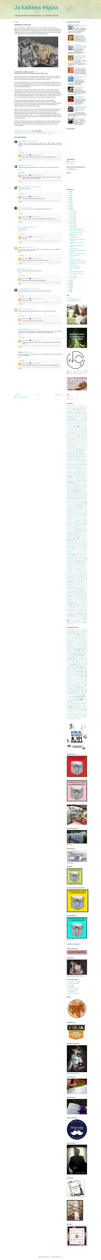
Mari (19, 268)
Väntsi (68, 613)
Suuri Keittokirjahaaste (73, 300)
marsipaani (68, 674)
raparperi (81, 694)
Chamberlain (78, 424)
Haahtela (79, 453)
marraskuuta (72, 212)
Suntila (78, 589)
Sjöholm (74, 584)
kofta (81, 659)
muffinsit (69, 675)
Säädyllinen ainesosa (73, 248)
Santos (84, 576)
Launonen (68, 508)
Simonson (68, 583)
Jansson (69, 482)
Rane (86, 561)
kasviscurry (83, 653)
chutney (85, 634)
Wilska (73, 619)
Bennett (72, 416)
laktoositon (78, 663)
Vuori (68, 611)
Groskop (70, 452)
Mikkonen (69, 532)
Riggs (68, 568)
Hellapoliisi (78, 464)
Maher (84, 520)
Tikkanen (77, 596)
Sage (69, 575)
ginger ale (72, 638)
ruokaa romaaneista (72, 993)
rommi (84, 697)
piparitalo (75, 690)
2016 (69, 280)
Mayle (72, 525)
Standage (80, 585)
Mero (67, 531)
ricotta (69, 697)
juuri (79, 646)
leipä (72, 664)
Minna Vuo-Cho (25, 155)
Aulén (73, 412)
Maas (84, 519)
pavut (84, 685)
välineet (68, 718)
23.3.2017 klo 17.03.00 (36, 237)
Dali (74, 433)
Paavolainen (83, 551)
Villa (71, 610)
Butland (75, 420)
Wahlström (78, 613)
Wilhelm (83, 617)
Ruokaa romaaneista (34, 115)
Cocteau (74, 427)
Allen (79, 408)
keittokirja (79, 655)
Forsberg (80, 442)
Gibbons (80, 448)
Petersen (83, 556)
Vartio (76, 607)
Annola (79, 409)
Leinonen (73, 509)
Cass (85, 423)
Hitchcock (74, 468)
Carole (68, 423)
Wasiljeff (68, 615)
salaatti (68, 702)
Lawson (78, 508)
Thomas (78, 595)
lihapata (74, 668)
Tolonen (79, 599)
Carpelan (71, 423)
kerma (69, 656)
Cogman (83, 427)
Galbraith (75, 446)
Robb (73, 569)
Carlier (76, 421)
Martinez (72, 524)
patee (80, 685)
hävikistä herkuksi (81, 644)
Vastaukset (22, 152)
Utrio (69, 604)
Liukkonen (78, 516)
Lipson (85, 515)
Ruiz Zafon (69, 572)
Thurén (68, 596)
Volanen (79, 610)
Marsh (83, 523)
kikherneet (83, 657)
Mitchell (68, 534)
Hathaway (73, 461)
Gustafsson (69, 453)
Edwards (83, 437)
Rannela (69, 562)
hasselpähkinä (69, 642)
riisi (76, 697)
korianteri (76, 660)
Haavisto (83, 455)
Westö (74, 617)
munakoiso (81, 676)
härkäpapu (74, 644)
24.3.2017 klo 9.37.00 (36, 340)
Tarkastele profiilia (70, 163)
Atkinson (77, 411)
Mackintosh (74, 520)
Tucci (78, 600)
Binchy (68, 417)
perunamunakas (84, 686)
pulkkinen (85, 622)
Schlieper (72, 579)
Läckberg (75, 519)
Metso (71, 531)
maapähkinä (82, 670)
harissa (84, 641)
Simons (84, 581)
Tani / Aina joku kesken (23, 289)
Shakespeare (69, 581)
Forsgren (85, 442)
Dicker (73, 434)
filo (80, 637)
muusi (73, 678)
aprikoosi (83, 630)
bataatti (68, 633)
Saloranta (68, 576)
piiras (84, 687)
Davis (84, 433)
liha (70, 668)
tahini (85, 709)
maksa (84, 671)
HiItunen (68, 467)
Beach (84, 415)
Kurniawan (85, 500)
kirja (42, 132)
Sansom (79, 576)
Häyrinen (68, 478)
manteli (79, 672)
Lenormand (83, 509)
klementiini (77, 659)
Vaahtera (75, 604)
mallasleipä (68, 672)
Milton (84, 532)
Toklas (81, 598)
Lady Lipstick (72, 505)
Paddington (69, 553)
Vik (81, 609)
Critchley (75, 431)
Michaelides (80, 531)
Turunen (68, 603)
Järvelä (78, 485)
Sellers (74, 580)
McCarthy (72, 527)
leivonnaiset (69, 665)
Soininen (76, 585)
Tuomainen (83, 600)
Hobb (78, 468)
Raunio (85, 562)
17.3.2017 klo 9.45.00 (36, 186)
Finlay (80, 441)
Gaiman (69, 446)
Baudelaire (75, 415)
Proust (82, 558)
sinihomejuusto (71, 704)
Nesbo (84, 542)
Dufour (81, 435)
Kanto (80, 489)
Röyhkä (73, 573)
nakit (67, 679)
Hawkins (74, 463)
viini (76, 715)
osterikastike (83, 682)
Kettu (81, 493)
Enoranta (80, 438)
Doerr (84, 434)
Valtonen (69, 607)
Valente (76, 606)
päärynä (72, 694)
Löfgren (80, 519)
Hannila (72, 459)
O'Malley (79, 549)
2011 (69, 289)
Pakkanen (78, 553)
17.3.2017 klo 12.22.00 (36, 216)
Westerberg (70, 617)
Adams (78, 405)
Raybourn (80, 564)
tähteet (84, 711)
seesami (73, 703)
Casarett (81, 423)
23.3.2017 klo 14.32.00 (28, 309)
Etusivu (37, 394)
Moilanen (74, 534)
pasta (74, 685)
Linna (72, 515)
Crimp (71, 431)
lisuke (83, 668)
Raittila (72, 561)
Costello (77, 430)
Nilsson (85, 544)
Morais (74, 535)
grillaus (85, 640)
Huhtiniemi (69, 472)
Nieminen (85, 543)
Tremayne (68, 600)
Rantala (73, 562)
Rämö (84, 572)
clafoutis (69, 636)
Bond (84, 417)
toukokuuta (71, 223)
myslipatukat (80, 678)
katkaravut (69, 655)
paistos (68, 683)
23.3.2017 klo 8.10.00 (32, 227)
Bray (81, 419)
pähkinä (83, 693)
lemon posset (72, 667)
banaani (78, 632)
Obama (84, 549)
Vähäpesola (73, 611)
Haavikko (79, 455)
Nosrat (77, 546)
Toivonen (76, 598)
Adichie (82, 405)
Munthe (69, 538)
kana (77, 651)
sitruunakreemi (81, 706)
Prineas (77, 558)
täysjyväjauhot (69, 713)
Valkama (80, 606)
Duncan (73, 437)
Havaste (83, 461)
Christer (68, 426)
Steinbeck (69, 587)
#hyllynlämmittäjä (22, 132)
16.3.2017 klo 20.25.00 (36, 175)
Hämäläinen (74, 476)
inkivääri (68, 645)
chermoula (72, 634)
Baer (78, 413)
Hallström (78, 457)
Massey (78, 524)
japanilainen (79, 645)
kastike (84, 652)
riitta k (19, 207)
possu (83, 691)
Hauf (78, 461)
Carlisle (80, 421)
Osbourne (78, 550)
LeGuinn (83, 508)
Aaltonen (68, 405)
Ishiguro (80, 478)
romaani (49, 132)
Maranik (73, 523)
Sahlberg (73, 575)
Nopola (72, 546)
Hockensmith (83, 468)
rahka (77, 694)
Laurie (73, 508)
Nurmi (81, 547)
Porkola (68, 558)
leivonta (74, 665)
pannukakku (77, 683)
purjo (76, 693)
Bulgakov (70, 420)
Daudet (81, 433)
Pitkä (77, 557)
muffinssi (75, 675)
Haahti (84, 453)
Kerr (77, 493)
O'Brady (69, 549)
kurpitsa (73, 662)
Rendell (77, 565)
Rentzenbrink (83, 565)
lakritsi (74, 663)
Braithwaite (77, 419)
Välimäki (78, 611)
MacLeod (68, 520)
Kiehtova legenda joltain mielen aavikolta (79, 97)
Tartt (84, 594)
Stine (67, 588)
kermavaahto (76, 656)
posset (78, 691)
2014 (69, 284)
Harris (81, 460)
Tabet (76, 592)
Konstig (71, 497)
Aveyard (85, 412)
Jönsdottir (70, 486)
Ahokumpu (68, 408)
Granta (84, 449)
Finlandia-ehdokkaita (72, 983)
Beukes (84, 416)
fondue (68, 638)
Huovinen (68, 474)
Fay (67, 441)
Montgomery (69, 535)
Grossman (77, 452)
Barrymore (70, 415)
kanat (67, 652)
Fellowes (71, 441)
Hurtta (68, 475)
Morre (68, 536)
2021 (69, 201)
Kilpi (84, 493)
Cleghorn (85, 426)
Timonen (83, 596)
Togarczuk (68, 598)
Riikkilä (71, 568)
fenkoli (71, 637)
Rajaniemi (81, 561)
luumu (70, 670)
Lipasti (81, 515)
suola (80, 707)
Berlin (81, 416)
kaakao (68, 649)
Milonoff (80, 532)
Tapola (69, 594)
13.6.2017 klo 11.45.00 (28, 352)
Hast (69, 461)
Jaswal (75, 482)
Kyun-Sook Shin (69, 502)
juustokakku (69, 648)
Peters (78, 556)
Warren (83, 614)
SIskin (77, 573)
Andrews (74, 409)
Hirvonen (69, 468)
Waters (73, 615)
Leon (68, 510)
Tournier (83, 599)
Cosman (72, 430)
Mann (76, 521)
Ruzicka (74, 572)
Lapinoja (68, 506)
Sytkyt (69, 592)
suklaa (69, 707)
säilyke (72, 709)
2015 (69, 282)
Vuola (84, 610)
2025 (69, 193)
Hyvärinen (78, 475)
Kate (84, 490)
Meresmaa (77, 529)
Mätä (70, 269)
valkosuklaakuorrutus (70, 715)
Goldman (69, 449)
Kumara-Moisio (69, 500)
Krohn (84, 498)
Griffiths (80, 451)
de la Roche (79, 622)
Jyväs (75, 485)
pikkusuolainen (75, 689)
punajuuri (72, 693)
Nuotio (69, 547)
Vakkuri (68, 606)
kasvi (67, 653)
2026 (69, 191)
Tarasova (74, 594)
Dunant (69, 437)
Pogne (80, 557)
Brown (85, 419)
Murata (84, 538)
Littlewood (72, 516)
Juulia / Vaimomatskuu (23, 329)
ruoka (52, 132)
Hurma (73, 474)
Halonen (83, 457)
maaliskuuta (72, 227)
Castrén (68, 424)
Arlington (68, 411)
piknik (80, 689)
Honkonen (69, 471)
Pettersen (68, 557)
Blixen (72, 417)
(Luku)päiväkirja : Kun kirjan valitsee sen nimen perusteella (80, 77)
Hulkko (79, 472)
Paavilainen (77, 551)
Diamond (68, 434)
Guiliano (83, 452)
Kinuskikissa (83, 494)
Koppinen (80, 497)
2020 (69, 203)
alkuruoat (70, 630)
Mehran (68, 529)
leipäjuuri (77, 664)
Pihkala (73, 557)
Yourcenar (75, 621)
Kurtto (69, 501)
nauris (71, 679)
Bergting (76, 416)
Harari (77, 459)
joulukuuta (71, 210)
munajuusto (69, 676)
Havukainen (69, 463)
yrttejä (79, 718)
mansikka (74, 672)
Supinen (72, 591)
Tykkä (77, 603)
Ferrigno (76, 441)
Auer (69, 412)
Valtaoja (85, 606)
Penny (73, 556)
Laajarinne (73, 504)
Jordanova (75, 483)
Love (67, 517)
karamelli (75, 652)
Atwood (85, 411)
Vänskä (84, 611)
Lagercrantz (78, 505)
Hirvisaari (85, 467)
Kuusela (72, 501)
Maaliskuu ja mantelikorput (74, 259)
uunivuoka (75, 714)
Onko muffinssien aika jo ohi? (75, 232)
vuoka (84, 717)
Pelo (69, 556)
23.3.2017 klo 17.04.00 (36, 278)
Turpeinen (75, 602)
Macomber (79, 520)
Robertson (83, 569)
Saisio (79, 575)
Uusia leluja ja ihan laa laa (74, 255)
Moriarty (79, 535)
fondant (84, 637)
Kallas (76, 487)
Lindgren (68, 513)
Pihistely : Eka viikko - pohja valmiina (77, 253)
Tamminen (85, 592)
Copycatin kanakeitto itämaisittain (76, 271)
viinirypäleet (80, 715)
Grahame (79, 449)
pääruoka (68, 694)
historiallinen (38, 132)
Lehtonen (68, 509)
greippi (81, 640)
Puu (77, 560)
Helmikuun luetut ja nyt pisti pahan (76, 273)
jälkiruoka (76, 648)
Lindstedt (83, 513)
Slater (84, 584)
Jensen (78, 482)
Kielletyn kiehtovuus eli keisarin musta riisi (79, 88)
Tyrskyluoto (81, 603)
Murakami (74, 538)
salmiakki (74, 702)
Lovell (71, 517)
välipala (72, 718)
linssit (79, 668)
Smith (68, 585)
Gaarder (83, 445)
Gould (74, 449)
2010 (69, 291)
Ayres (69, 413)
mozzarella (84, 674)
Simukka (73, 583)
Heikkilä (83, 463)
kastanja (80, 652)
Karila (84, 489)
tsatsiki (79, 711)
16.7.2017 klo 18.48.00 (36, 363)
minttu (79, 674)
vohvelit (85, 715)
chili (76, 634)
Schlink (77, 579)
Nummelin (81, 546)
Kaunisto (74, 492)
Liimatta (73, 512)
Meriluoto (83, 529)
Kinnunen (73, 494)
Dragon (77, 435)
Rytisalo (79, 572)
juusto (83, 647)
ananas (75, 630)
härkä (69, 644)
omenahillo (69, 682)
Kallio (79, 487)
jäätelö (82, 648)
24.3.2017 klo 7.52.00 (33, 329)
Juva (71, 485)
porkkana (73, 691)
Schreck (81, 579)
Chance (83, 424)
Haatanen (74, 455)
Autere (81, 412)
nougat (79, 679)
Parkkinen (45, 132)
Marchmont (79, 523)
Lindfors (83, 512)
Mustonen (69, 539)
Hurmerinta (83, 474)
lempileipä (79, 667)
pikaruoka (68, 689)
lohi (86, 668)
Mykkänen (77, 539)
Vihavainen (73, 609)
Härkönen (79, 476)
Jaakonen (83, 479)
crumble (79, 636)
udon (79, 713)
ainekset (80, 629)
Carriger (76, 423)
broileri (72, 633)
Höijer (73, 478)
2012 (69, 287)
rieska (73, 697)
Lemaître (78, 509)
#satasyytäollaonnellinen (73, 981)
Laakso (77, 504)
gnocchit (69, 640)
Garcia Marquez (82, 446)
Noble (69, 546)
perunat (69, 687)
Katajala (74, 490)
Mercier (72, 529)
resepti (78, 696)
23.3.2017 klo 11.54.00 (34, 289)
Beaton (68, 416)
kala (81, 649)
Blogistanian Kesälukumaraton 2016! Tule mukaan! (80, 25)
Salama (83, 575)
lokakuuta (71, 214)
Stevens (74, 587)
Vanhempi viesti (58, 394)
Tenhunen (68, 595)
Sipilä (84, 583)
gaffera (49, 1256)
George (76, 448)
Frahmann (72, 444)
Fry (79, 445)
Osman (83, 550)
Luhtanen (75, 517)
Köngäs (83, 502)
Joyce (84, 483)
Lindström (68, 515)
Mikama (85, 531)
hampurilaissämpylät (77, 641)
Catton (72, 424)
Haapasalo (68, 455)
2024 (69, 195)
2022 (69, 199)
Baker (81, 413)
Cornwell (68, 430)
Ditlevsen (78, 434)
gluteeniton (84, 638)
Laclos (68, 505)
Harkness (68, 460)
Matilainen (83, 524)
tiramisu (77, 710)
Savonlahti (84, 577)
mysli (76, 678)
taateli (81, 709)
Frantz (81, 444)
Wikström (79, 617)
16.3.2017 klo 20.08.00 (32, 141)
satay (80, 702)
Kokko (83, 496)
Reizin (69, 565)
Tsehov (73, 600)
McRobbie (76, 528)
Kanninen (75, 489)
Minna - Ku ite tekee (22, 227)
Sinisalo (79, 583)
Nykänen (85, 547)
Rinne (84, 568)
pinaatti (84, 689)
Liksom (78, 512)
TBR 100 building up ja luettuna (74, 299)
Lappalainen (73, 506)
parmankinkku (69, 685)
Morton (76, 536)
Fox (68, 444)
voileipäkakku (79, 717)
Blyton (76, 417)
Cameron (68, 421)
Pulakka (73, 560)
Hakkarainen (80, 456)
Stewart (79, 587)
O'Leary (74, 549)
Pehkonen (80, 554)
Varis (73, 607)
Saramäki (74, 577)
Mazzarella (81, 525)
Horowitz (74, 471)
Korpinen (69, 498)
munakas (75, 676)
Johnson (85, 482)
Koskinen (75, 498)
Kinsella (78, 494)
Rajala (76, 561)
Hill (81, 467)
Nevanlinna (68, 543)
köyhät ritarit (69, 663)
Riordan (68, 569)
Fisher (84, 441)
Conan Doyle (78, 429)
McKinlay (83, 527)
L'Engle (68, 504)
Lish (68, 516)
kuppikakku (83, 660)
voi (68, 717)
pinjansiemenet (69, 690)
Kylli (76, 501)
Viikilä (78, 609)
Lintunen (76, 515)
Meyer (75, 531)
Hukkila (74, 472)
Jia (81, 482)
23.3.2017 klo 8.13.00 (29, 247)
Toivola (73, 598)
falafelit (68, 637)
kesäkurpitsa (69, 657)
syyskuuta (71, 216)
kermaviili (83, 656)
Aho (84, 406)
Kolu (68, 497)
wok (75, 718)
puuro (80, 693)
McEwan (78, 527)
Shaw (75, 581)
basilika (83, 632)
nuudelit (83, 679)
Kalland (72, 487)
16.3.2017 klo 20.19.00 (36, 155)
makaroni (73, 671)
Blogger (60, 1256)
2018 (69, 206)
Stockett (71, 588)
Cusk (84, 431)
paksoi (72, 683)
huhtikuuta (71, 225)
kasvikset (72, 653)
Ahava (71, 406)
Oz (72, 551)
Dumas (85, 435)
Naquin (68, 542)
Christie (73, 426)
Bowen (68, 419)
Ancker (84, 408)
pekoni (68, 686)
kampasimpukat (71, 651)
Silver (79, 581)
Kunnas (74, 500)
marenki (83, 672)
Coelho (79, 427)
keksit (86, 655)
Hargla (81, 459)
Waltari (68, 614)
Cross (80, 431)
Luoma (68, 519)
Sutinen (80, 591)
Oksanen (68, 550)
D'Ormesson (69, 433)
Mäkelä (74, 540)
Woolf (85, 619)
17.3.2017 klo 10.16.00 (26, 207)
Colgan (72, 429)
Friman (72, 445)
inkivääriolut (74, 645)
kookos (84, 659)
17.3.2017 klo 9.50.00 (36, 196)
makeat (78, 671)
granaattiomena (75, 640)
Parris (76, 554)
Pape (82, 553)
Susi (77, 591)
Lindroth (78, 513)
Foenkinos (72, 442)
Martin (68, 524)
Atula (82, 411)
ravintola (72, 696)
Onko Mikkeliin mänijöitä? (79, 118)
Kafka (79, 486)
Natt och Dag (73, 542)
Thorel (84, 595)
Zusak (68, 622)
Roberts (77, 569)
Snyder (72, 585)
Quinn (84, 560)
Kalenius (68, 487)
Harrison (85, 460)
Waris (78, 614)
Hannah (68, 459)
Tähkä (86, 603)
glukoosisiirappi (78, 638)
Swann (85, 591)
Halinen (85, 456)
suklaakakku (75, 707)
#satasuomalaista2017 (31, 132)
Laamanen (83, 504)
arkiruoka (68, 632)
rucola (68, 699)
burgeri (77, 633)
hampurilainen (70, 641)
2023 (69, 197)
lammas (83, 663)
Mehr (84, 528)
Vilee (84, 609)
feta (75, 637)
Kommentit (70, 399)
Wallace (83, 613)
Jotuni (80, 483)
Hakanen (74, 456)
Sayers (68, 579)
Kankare (83, 487)
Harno (73, 460)
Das (77, 433)
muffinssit (82, 675)
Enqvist (84, 438)
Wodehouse (79, 619)
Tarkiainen (79, 594)
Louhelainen (83, 516)
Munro (86, 536)
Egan (67, 438)
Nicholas (76, 543)
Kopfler (75, 497)
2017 (69, 208)
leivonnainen (82, 664)
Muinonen (81, 536)
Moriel (84, 535)
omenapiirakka (75, 682)
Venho (69, 609)
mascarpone (74, 674)
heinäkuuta (71, 219)
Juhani (68, 485)
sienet (81, 703)
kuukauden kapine (72, 988)
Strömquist (80, 588)
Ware (74, 614)
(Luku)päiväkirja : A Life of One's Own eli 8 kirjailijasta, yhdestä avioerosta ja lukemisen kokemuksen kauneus (80, 109)
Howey (84, 471)
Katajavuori (80, 490)
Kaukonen (69, 491)
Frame (77, 444)
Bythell (79, 420)
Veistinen (85, 607)
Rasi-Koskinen (79, 562)
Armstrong (73, 411)
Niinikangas (80, 544)
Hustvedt (73, 475)
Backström (73, 413)
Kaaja (74, 486)
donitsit (84, 636)
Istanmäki (69, 479)
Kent (73, 493)
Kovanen (80, 498)
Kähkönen (75, 502)
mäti (85, 678)
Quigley (80, 560)
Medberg (80, 528)
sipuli (78, 704)
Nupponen (76, 547)
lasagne (68, 664)
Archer (84, 409)
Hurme (77, 474)
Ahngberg (80, 406)
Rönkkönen (69, 573)
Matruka (68, 525)
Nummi (85, 546)
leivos (78, 665)
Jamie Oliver (82, 481)
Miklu (73, 532)
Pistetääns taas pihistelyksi (74, 268)
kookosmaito (69, 660)
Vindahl (75, 610)
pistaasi (79, 690)
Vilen (67, 610)
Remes (73, 565)
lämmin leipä (75, 670)
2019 (69, 204)
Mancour (72, 521)
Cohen (68, 429)
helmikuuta (71, 276)
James (76, 481)
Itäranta (79, 479)
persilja (72, 686)
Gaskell (68, 448)
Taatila (73, 592)
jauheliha (85, 645)
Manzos (69, 523)
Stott (75, 588)
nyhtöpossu (69, 680)
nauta (75, 679)
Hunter (84, 472)
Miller (77, 532)
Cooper (84, 429)
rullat (72, 699)
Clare (81, 426)
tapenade (68, 710)
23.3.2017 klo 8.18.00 (25, 268)
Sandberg (74, 576)
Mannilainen (21, 165)
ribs (86, 696)
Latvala (84, 506)
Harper (76, 460)
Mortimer (72, 536)
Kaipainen (83, 486)
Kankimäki (69, 489)
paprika (83, 683)
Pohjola (84, 557)
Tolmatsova (74, 599)
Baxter (80, 415)
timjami (73, 710)
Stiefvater (83, 587)
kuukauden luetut (71, 990)
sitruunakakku (74, 706)
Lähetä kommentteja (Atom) (23, 397)
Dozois (73, 435)
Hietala (72, 467)
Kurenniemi (80, 500)
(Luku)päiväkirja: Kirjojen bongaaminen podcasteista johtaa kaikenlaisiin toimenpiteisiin (80, 57)
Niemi (81, 543)
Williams (68, 619)
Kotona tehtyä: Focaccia (74, 237)
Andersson (68, 409)
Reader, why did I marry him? (25, 186)
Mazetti (76, 525)
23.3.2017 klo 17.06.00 (36, 318)
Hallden (73, 457)
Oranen (73, 550)
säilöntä (77, 709)
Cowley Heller (82, 430)
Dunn (77, 437)
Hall (69, 457)
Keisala (69, 493)
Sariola (79, 577)
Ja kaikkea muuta (36, 7)
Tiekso (73, 596)
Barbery (85, 413)
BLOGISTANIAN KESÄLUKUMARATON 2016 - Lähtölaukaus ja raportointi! (80, 46)
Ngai (73, 543)
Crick (67, 431)
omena (82, 680)
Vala (72, 606)
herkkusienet (80, 642)
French (84, 444)
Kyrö (79, 501)
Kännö (79, 502)
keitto (73, 655)
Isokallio (85, 478)
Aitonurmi (74, 408)
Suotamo (68, 591)
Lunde (84, 517)
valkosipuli (83, 714)
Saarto (85, 573)
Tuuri (73, 603)
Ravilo (75, 564)
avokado (73, 632)
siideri (85, 703)
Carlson (84, 421)
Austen (76, 412)
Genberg (72, 448)
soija (86, 706)
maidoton (68, 671)
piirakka (78, 687)
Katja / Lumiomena (22, 141)
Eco (80, 437)
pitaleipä (84, 690)
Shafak (84, 580)
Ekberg (71, 438)
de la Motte (72, 622)
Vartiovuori (80, 607)
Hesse (78, 465)
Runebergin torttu (74, 629)
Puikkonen (68, 560)
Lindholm (73, 513)
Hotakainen (79, 471)
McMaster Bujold (70, 528)
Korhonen (85, 497)
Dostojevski (69, 435)
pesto (74, 687)
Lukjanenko (80, 517)
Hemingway (84, 464)
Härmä (84, 476)
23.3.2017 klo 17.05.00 (36, 298)
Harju (84, 459)
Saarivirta (81, 573)
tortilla (74, 711)
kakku (76, 649)
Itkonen (74, 479)
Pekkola (85, 554)
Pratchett (72, 558)
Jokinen (69, 483)
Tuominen (69, 602)
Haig (70, 456)
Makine (68, 521)
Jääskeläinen (84, 485)
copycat (69, 985)
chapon (68, 634)
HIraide (74, 453)
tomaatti (82, 710)
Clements (69, 427)
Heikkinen (68, 464)
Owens (68, 551)
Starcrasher (71, 257)
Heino (73, 464)
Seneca (78, 580)
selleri (78, 703)
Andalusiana (21, 247)
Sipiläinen (68, 584)
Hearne (79, 463)
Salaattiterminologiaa (78, 35)
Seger (69, 580)
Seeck (85, 579)
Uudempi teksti (18, 394)
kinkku (68, 659)
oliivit (78, 680)
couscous (74, 636)
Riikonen (76, 568)
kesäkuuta (71, 221)
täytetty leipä (75, 713)
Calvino (83, 420)
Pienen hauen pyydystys (79, 67)
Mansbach (81, 521)
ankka (79, 630)
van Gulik (70, 623)
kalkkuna (85, 649)
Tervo (74, 595)
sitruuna (68, 706)
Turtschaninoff (82, 602)
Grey (75, 450)
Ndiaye (79, 542)
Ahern (76, 406)
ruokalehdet (77, 700)
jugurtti (69, 646)
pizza (68, 691)
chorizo (81, 634)
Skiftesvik (79, 584)
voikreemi (73, 717)
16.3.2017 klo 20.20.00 (29, 165)
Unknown (20, 309)
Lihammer (68, 512)
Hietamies (77, 467)
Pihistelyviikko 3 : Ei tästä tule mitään (77, 230)
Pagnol (73, 553)
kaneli (71, 652)
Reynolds (68, 566)
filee (78, 637)
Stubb (84, 588)
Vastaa (19, 149)
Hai (67, 456)
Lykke (72, 519)
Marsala (68, 629)
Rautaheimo (70, 564)
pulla (67, 693)
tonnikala (68, 711)
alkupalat (85, 629)
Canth (72, 421)
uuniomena (84, 713)
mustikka (68, 678)
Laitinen (84, 505)
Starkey (85, 585)
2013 (69, 285)
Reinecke (85, 564)
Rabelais (68, 561)
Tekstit (69, 396)
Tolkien (68, 599)
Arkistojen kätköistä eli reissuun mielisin (77, 261)
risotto (80, 697)
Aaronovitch (73, 405)
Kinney (68, 494)
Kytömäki (83, 501)
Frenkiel (68, 445)
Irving (76, 478)
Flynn (68, 442)
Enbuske (75, 438)
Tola (84, 598)
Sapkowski (69, 577)
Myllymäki (69, 540)
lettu (84, 667)
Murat (80, 538)
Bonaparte (80, 417)
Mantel (85, 521)
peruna (77, 686)
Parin (86, 553)
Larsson (79, 506)
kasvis (77, 653)
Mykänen (83, 539)
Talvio (80, 592)
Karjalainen (68, 490)
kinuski (72, 659)
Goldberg (85, 448)
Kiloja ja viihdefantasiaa (74, 266)
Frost (76, 445)
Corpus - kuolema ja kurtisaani (75, 229)
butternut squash (82, 633)
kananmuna (83, 651)
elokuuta (71, 217)
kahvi (72, 649)
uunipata (68, 714)
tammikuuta (71, 277)
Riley (81, 568)
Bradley (72, 419)
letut (67, 668)
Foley (76, 442)
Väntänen (72, 613)
